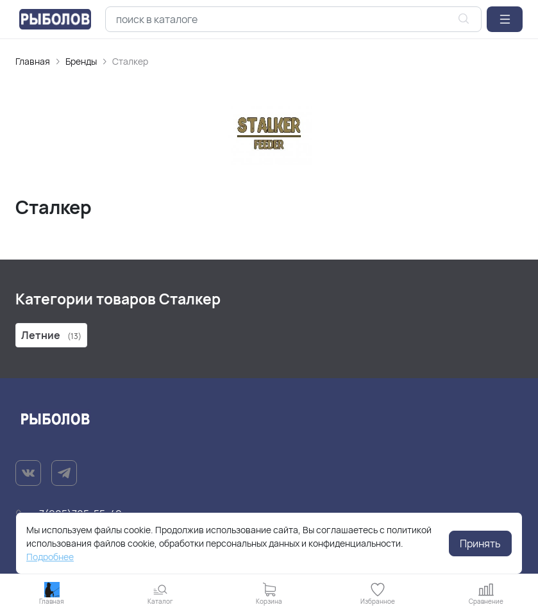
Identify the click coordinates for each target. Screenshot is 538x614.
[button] (505, 19)
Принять (480, 543)
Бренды (81, 61)
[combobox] (293, 19)
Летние (51, 335)
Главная (32, 61)
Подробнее (50, 557)
